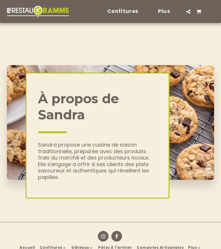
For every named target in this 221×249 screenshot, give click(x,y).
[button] (188, 11)
